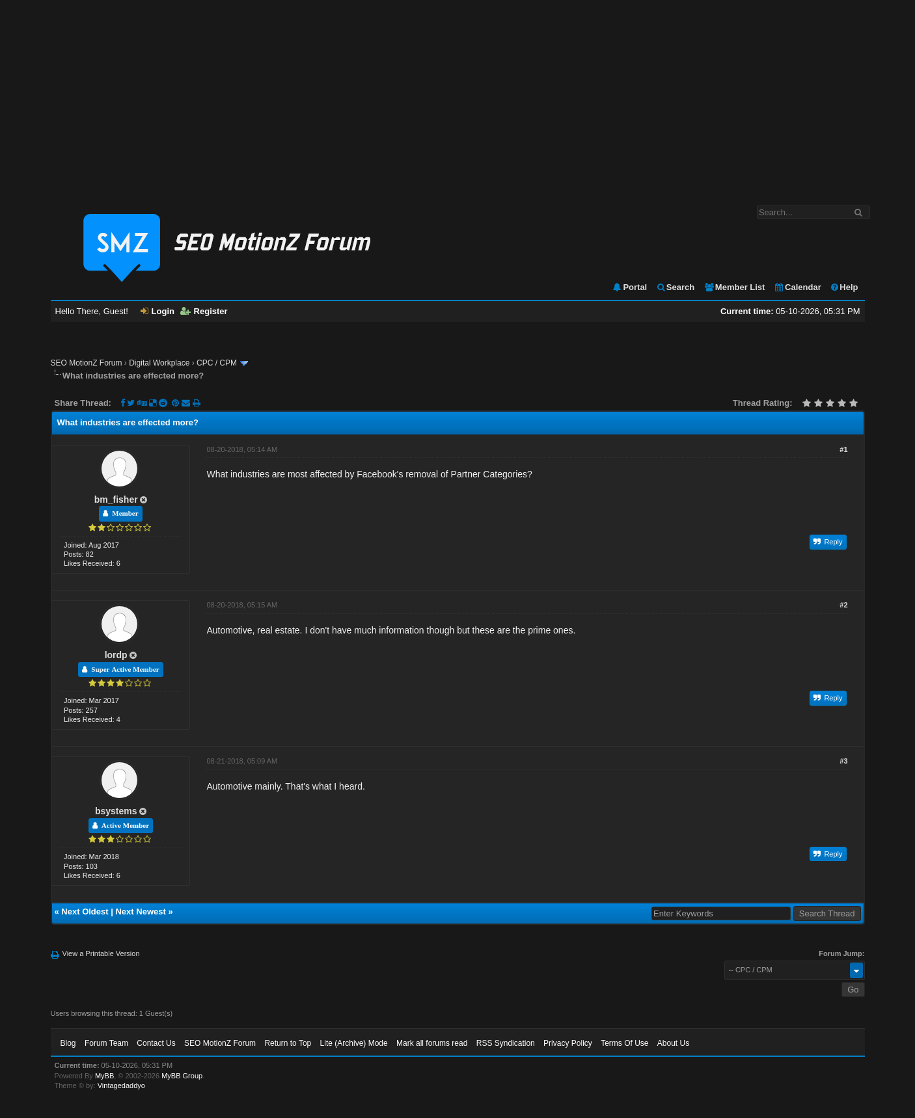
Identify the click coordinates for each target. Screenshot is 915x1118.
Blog (68, 1043)
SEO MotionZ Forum (86, 362)
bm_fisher (116, 499)
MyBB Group (181, 1076)
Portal (629, 287)
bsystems (116, 811)
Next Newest (140, 911)
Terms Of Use (624, 1043)
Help (844, 287)
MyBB (104, 1076)
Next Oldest (84, 911)
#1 (843, 449)
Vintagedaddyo (121, 1085)
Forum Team (106, 1043)
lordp (116, 655)
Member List (734, 287)
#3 (843, 761)
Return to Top (287, 1043)
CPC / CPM (217, 362)
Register (204, 311)
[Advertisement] (457, 96)
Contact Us (156, 1043)
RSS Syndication (505, 1043)
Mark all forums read (431, 1043)
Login (157, 311)
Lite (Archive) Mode (354, 1043)
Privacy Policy (567, 1043)
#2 (843, 605)
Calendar (797, 287)
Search (675, 287)
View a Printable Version (101, 953)
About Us (673, 1043)
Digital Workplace (159, 362)
